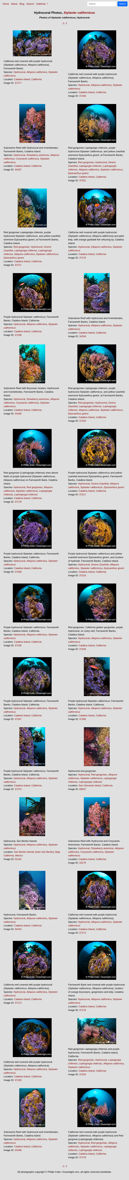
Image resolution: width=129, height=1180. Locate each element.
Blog (22, 3)
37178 (82, 1157)
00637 (82, 789)
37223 (82, 575)
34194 (82, 336)
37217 (82, 494)
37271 (18, 265)
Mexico (19, 855)
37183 (18, 1080)
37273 (18, 789)
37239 (18, 645)
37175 (82, 257)
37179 (18, 501)
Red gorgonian (86, 162)
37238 (18, 335)
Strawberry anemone (38, 155)
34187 (18, 169)
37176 (82, 1010)
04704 (18, 929)
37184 (82, 96)
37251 (82, 180)
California (36, 79)
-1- (63, 23)
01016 (18, 859)
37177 (18, 83)
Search (30, 3)
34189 (18, 413)
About (14, 3)
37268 (18, 571)
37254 (82, 1074)
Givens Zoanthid (100, 483)
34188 (18, 1150)
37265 (82, 719)
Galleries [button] (41, 3)
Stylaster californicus (79, 12)
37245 (82, 649)
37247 (18, 719)
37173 (18, 1002)
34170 (82, 862)
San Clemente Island (90, 785)
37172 (82, 932)
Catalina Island (22, 79)
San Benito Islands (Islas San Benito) (34, 852)
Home (6, 3)
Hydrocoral (19, 72)
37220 (82, 420)
